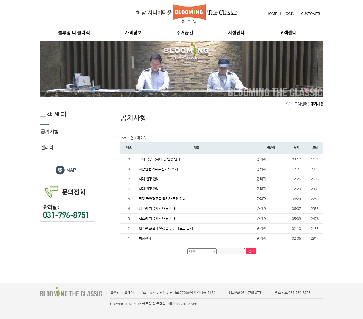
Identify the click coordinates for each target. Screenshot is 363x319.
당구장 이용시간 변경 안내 (157, 209)
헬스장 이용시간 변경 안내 (157, 218)
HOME (272, 14)
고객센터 (287, 32)
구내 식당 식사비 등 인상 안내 (159, 159)
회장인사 (145, 238)
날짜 (296, 148)
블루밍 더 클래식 (74, 32)
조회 (314, 148)
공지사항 (50, 131)
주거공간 (184, 32)
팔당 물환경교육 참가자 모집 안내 (162, 199)
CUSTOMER (310, 14)
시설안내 (236, 32)
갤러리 (47, 147)
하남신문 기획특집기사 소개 (158, 169)
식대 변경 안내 (149, 179)
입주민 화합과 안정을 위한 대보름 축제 (166, 228)
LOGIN (289, 14)
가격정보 (133, 32)
